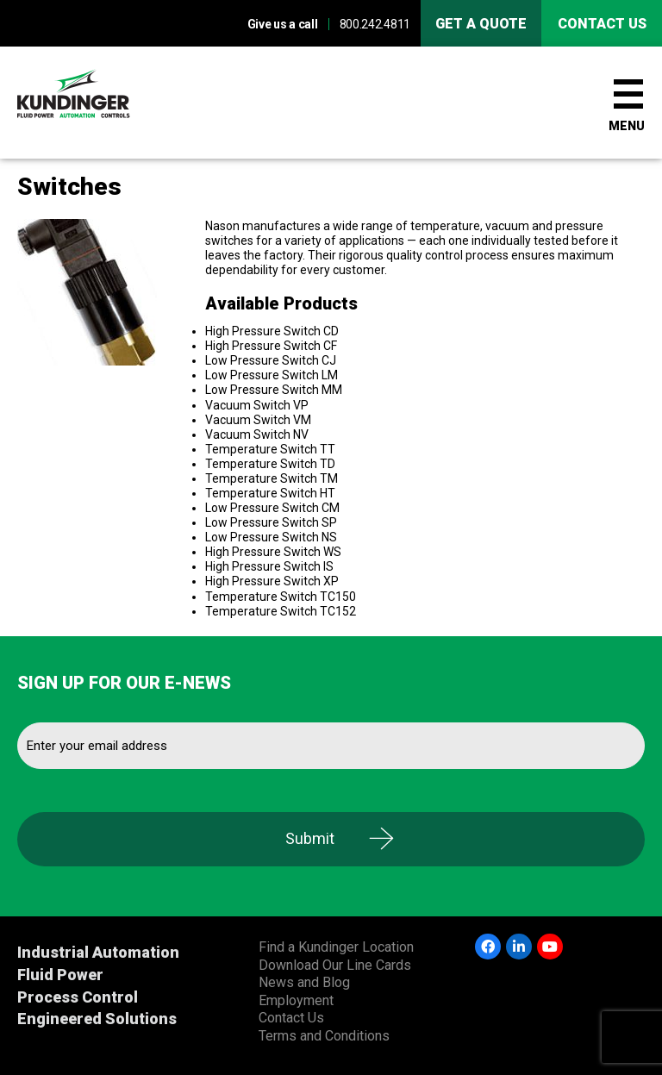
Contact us (602, 24)
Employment (296, 1000)
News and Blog (304, 982)
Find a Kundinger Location (336, 947)
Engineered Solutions (97, 1018)
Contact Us (291, 1017)
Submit (309, 838)
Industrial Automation (98, 952)
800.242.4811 (375, 24)
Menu (627, 126)
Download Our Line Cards (335, 965)
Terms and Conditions (324, 1036)
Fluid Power (60, 975)
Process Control (77, 997)
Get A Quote (481, 24)
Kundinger (103, 102)
